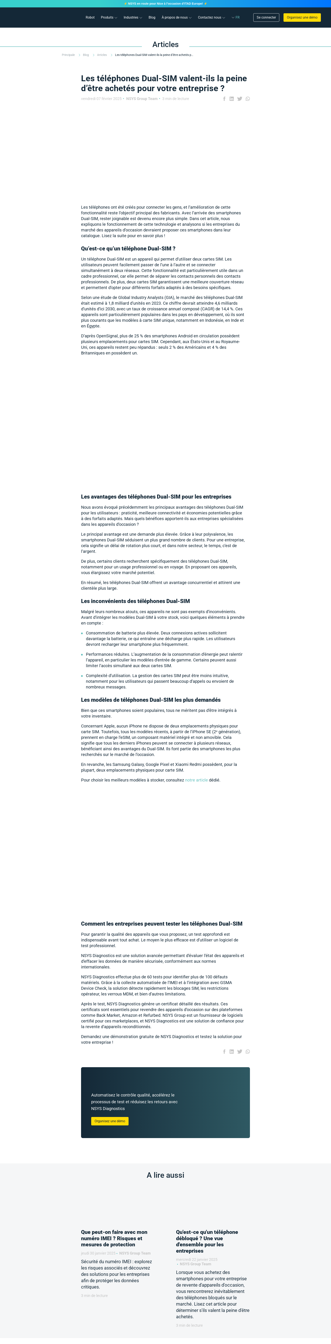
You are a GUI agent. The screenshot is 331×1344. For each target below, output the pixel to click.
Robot (90, 17)
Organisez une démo (302, 17)
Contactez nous (209, 17)
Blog (152, 17)
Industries (131, 17)
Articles (102, 55)
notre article (196, 780)
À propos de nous (175, 17)
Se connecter (266, 17)
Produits (107, 17)
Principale (68, 55)
